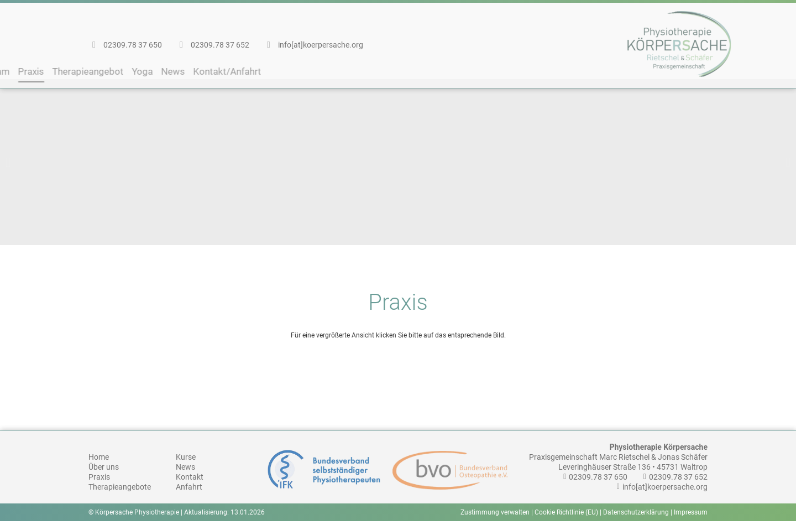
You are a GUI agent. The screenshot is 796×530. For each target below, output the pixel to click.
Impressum (691, 521)
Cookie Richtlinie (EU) (566, 521)
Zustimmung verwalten (495, 521)
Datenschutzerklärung (636, 521)
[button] (8, 172)
